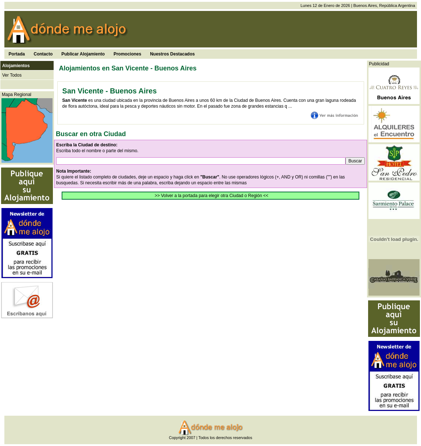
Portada (17, 54)
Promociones (127, 54)
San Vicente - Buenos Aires (109, 91)
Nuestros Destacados (172, 54)
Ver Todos (12, 75)
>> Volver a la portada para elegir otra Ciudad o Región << (212, 195)
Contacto (43, 54)
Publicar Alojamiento (83, 54)
